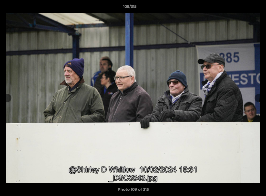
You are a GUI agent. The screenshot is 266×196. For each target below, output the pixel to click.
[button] (243, 7)
